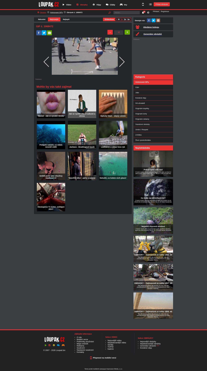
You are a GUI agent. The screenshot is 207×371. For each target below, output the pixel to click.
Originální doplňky (142, 108)
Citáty (110, 5)
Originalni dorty (141, 114)
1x (122, 19)
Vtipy (96, 5)
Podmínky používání (85, 342)
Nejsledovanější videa (117, 343)
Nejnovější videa (115, 340)
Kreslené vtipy (140, 98)
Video (66, 5)
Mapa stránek (82, 344)
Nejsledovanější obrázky (150, 344)
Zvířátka (138, 135)
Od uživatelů (140, 103)
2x (125, 19)
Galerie (111, 349)
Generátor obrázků (148, 346)
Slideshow (109, 19)
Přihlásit (156, 11)
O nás (79, 337)
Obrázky (82, 5)
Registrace (165, 11)
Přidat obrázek (162, 4)
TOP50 (110, 347)
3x (128, 19)
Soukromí (81, 348)
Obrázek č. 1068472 (75, 12)
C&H (137, 87)
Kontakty (80, 352)
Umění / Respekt (141, 130)
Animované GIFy (56, 12)
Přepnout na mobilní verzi (103, 358)
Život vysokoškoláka (143, 140)
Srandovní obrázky (142, 124)
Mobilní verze (82, 339)
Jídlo (137, 93)
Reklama (80, 346)
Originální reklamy (142, 119)
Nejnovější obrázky (148, 342)
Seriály (110, 345)
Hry (123, 5)
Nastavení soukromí (85, 350)
